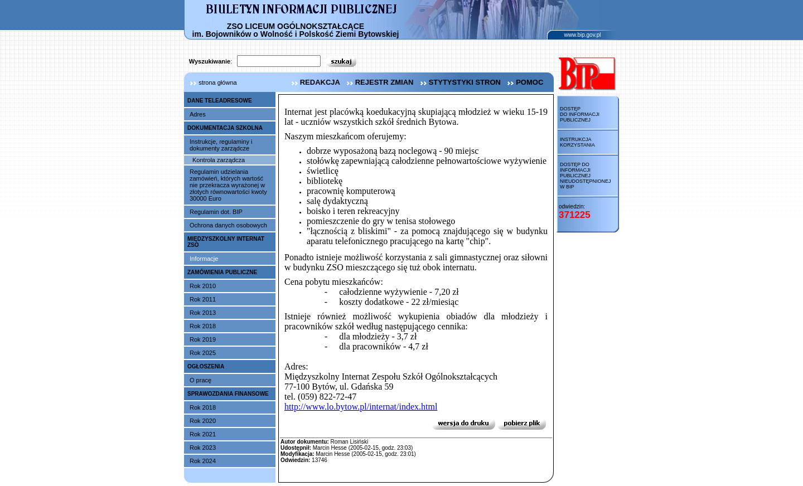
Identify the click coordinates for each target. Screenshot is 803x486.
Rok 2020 (203, 420)
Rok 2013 (203, 312)
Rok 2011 (203, 299)
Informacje (204, 258)
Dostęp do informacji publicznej (579, 114)
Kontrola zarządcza (218, 160)
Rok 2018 (203, 326)
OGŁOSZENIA (205, 366)
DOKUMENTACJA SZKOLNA (225, 128)
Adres (198, 114)
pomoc (524, 82)
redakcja (314, 82)
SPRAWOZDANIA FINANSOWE (228, 394)
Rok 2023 (203, 447)
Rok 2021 (203, 434)
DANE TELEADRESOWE (219, 101)
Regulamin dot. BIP (216, 211)
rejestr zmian (379, 82)
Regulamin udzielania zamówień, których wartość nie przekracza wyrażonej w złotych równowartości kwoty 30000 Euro (228, 185)
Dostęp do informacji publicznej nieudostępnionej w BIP (585, 175)
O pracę (200, 380)
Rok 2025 (203, 352)
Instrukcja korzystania (577, 142)
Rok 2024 (203, 461)
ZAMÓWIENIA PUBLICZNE (222, 272)
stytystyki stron (459, 82)
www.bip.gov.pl (582, 35)
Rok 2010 (203, 286)
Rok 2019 (203, 339)
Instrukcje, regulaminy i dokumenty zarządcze (221, 145)
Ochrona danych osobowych (228, 225)
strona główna (210, 82)
